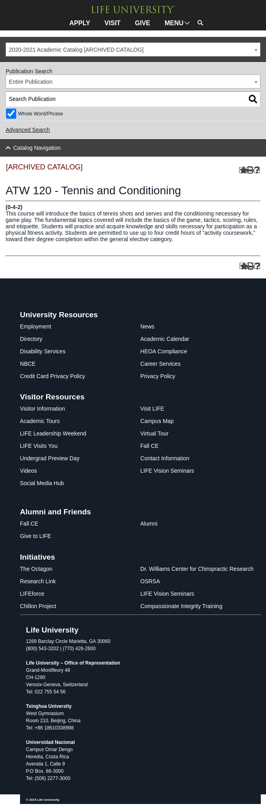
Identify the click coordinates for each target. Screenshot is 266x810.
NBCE (28, 364)
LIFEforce (32, 593)
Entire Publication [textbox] (30, 82)
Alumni (148, 523)
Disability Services (43, 351)
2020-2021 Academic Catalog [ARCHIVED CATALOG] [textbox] (76, 49)
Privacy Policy (157, 376)
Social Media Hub (42, 483)
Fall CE (149, 446)
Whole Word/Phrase (40, 114)
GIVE (142, 23)
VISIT (113, 23)
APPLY (79, 23)
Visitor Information (42, 408)
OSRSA (150, 581)
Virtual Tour (154, 433)
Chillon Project (38, 606)
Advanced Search (28, 130)
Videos (28, 470)
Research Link (38, 581)
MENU (174, 23)
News (147, 326)
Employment (35, 326)
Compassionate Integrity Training (181, 606)
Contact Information (164, 458)
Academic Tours (40, 421)
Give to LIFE (35, 536)
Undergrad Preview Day (50, 458)
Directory (31, 339)
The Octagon (36, 569)
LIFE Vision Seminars (167, 470)
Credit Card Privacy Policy (52, 376)
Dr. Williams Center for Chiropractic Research (196, 569)
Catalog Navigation (36, 148)
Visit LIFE (152, 408)
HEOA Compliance (163, 351)
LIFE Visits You (39, 446)
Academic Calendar (164, 339)
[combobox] (133, 49)
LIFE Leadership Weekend (53, 433)
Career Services (160, 364)
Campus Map (156, 421)
